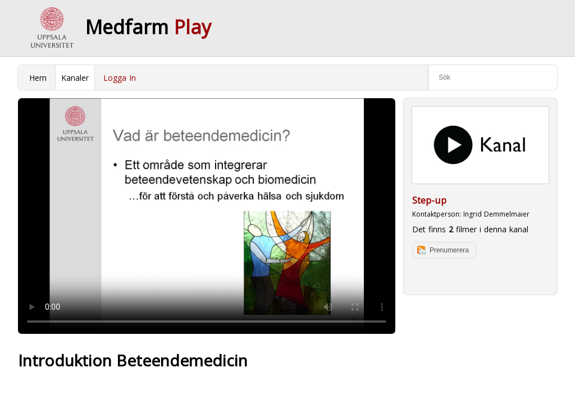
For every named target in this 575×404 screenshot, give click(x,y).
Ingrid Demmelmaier (496, 214)
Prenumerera (449, 250)
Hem (38, 77)
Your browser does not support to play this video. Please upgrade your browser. (206, 216)
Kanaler (75, 77)
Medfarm (148, 27)
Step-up (429, 200)
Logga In (119, 77)
